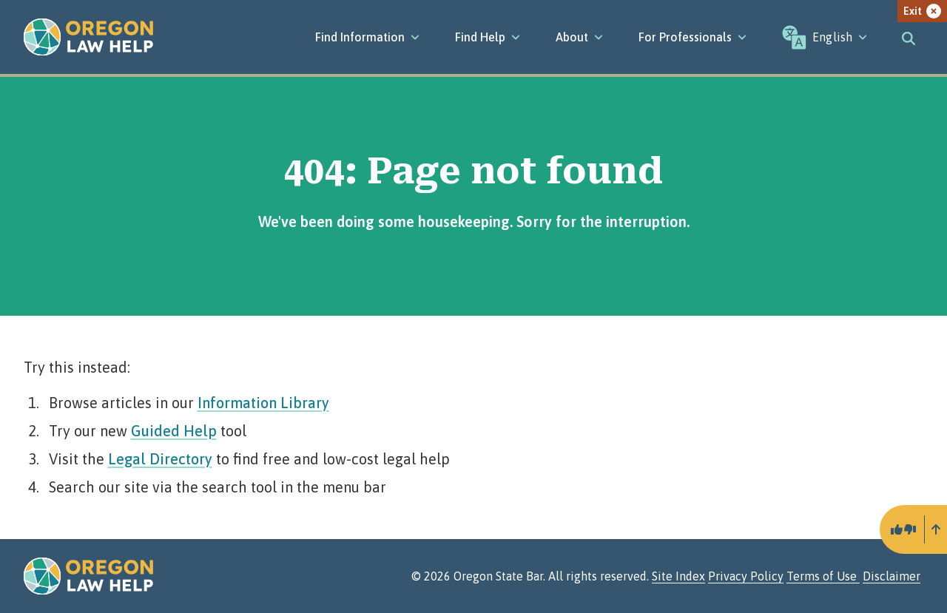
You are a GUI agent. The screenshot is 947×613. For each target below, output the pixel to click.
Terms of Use (823, 576)
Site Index (678, 576)
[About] (579, 37)
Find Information (367, 37)
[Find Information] (367, 37)
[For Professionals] (692, 37)
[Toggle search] (908, 37)
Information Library (263, 402)
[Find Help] (487, 37)
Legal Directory (160, 458)
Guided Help (174, 430)
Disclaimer (891, 576)
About (579, 37)
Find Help (487, 37)
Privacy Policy (745, 576)
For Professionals (692, 37)
